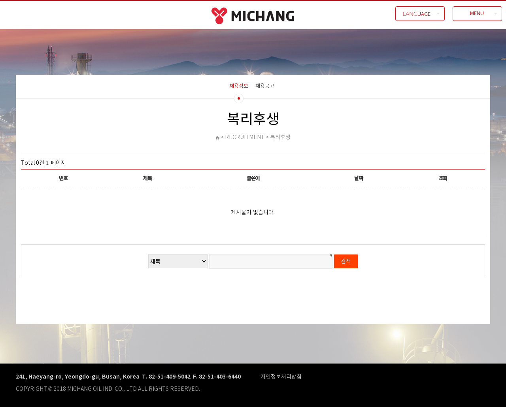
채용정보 (238, 86)
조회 (443, 178)
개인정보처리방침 (281, 376)
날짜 (358, 178)
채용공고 (264, 86)
